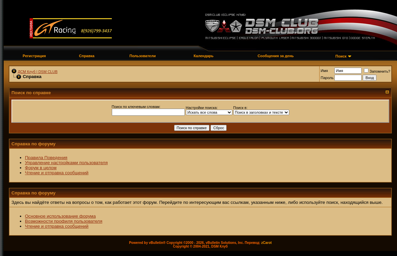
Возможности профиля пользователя (63, 221)
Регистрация (34, 56)
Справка (87, 56)
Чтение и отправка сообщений (57, 172)
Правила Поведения (46, 157)
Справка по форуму (33, 143)
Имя (324, 71)
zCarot (266, 243)
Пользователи (142, 56)
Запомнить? (377, 71)
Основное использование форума (60, 216)
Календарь (203, 56)
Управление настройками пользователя (66, 162)
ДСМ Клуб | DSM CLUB (38, 72)
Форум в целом (41, 167)
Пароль (327, 78)
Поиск (340, 56)
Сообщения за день (276, 56)
